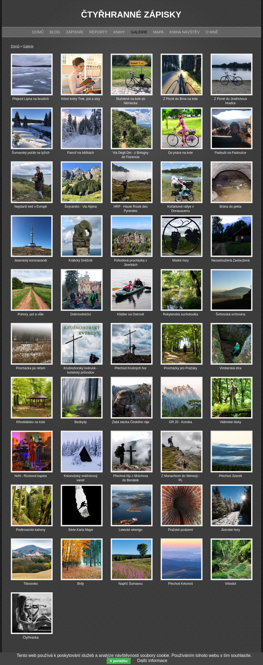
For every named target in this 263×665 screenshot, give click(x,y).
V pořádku (118, 661)
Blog (55, 32)
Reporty (98, 32)
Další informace (152, 660)
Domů (15, 46)
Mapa (158, 32)
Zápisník (74, 32)
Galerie (28, 46)
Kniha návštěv (185, 32)
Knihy (119, 32)
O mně (211, 32)
